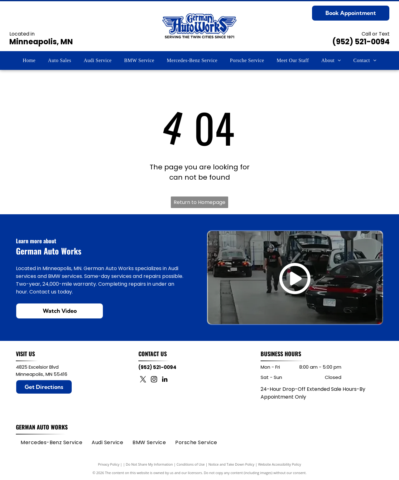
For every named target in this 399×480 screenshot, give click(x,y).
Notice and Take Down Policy (232, 464)
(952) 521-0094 (361, 41)
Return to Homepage (199, 202)
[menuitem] (29, 60)
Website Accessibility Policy (279, 464)
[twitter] (143, 380)
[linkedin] (165, 380)
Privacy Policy (108, 464)
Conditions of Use (190, 464)
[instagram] (154, 380)
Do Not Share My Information (149, 464)
